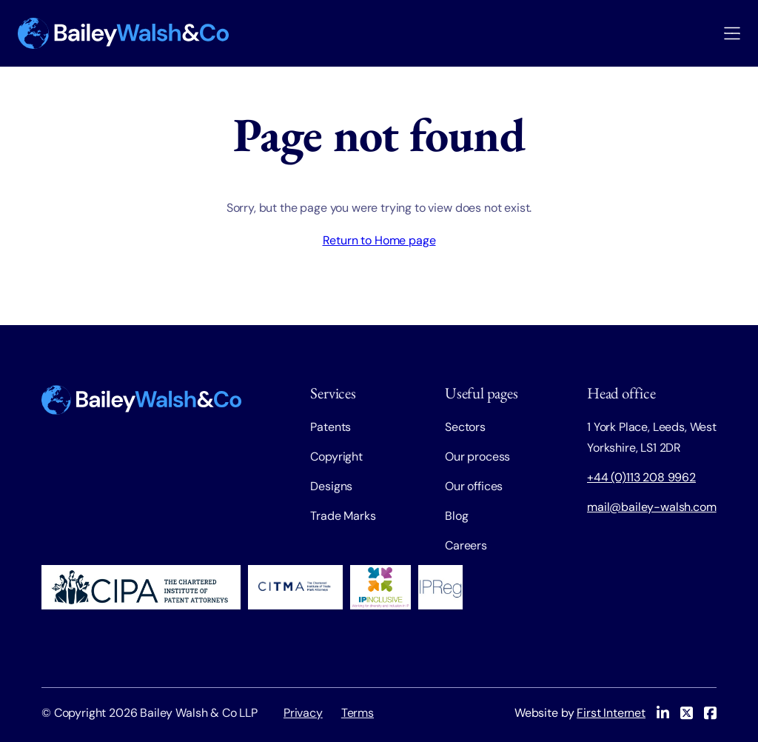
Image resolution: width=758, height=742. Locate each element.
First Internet (611, 713)
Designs (331, 486)
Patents (330, 427)
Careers (466, 545)
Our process (477, 456)
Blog (456, 516)
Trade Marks (342, 516)
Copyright (336, 456)
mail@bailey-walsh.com (652, 507)
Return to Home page (379, 240)
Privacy (303, 713)
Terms (357, 713)
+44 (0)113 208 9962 (641, 477)
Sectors (465, 427)
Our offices (474, 486)
